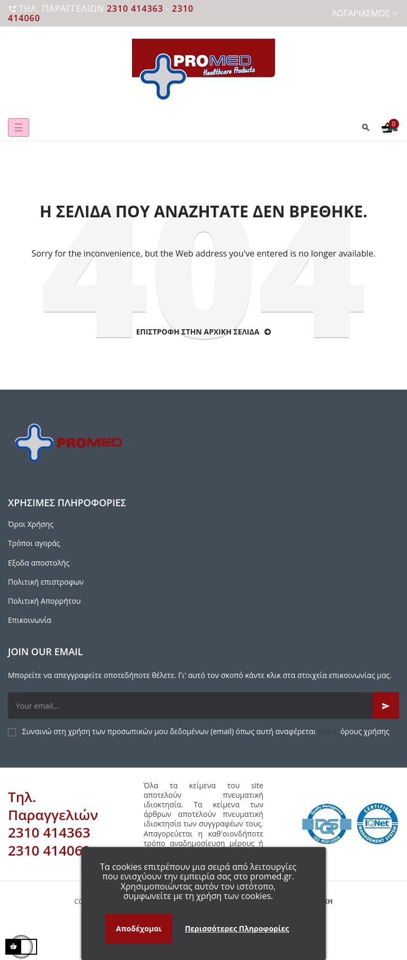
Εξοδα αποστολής (38, 563)
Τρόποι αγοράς (34, 543)
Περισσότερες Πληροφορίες (237, 928)
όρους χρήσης (365, 731)
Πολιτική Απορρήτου (44, 601)
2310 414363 (135, 8)
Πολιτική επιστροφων (46, 582)
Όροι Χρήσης (31, 524)
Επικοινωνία (29, 620)
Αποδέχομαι (139, 928)
